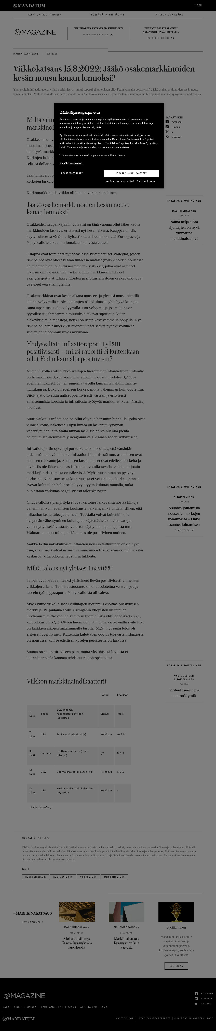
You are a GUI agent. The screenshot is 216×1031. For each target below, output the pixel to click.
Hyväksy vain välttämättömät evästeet (130, 181)
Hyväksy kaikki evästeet (131, 173)
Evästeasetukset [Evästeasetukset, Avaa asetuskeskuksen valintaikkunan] (72, 173)
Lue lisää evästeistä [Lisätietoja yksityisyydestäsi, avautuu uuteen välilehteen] (71, 163)
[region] (109, 145)
